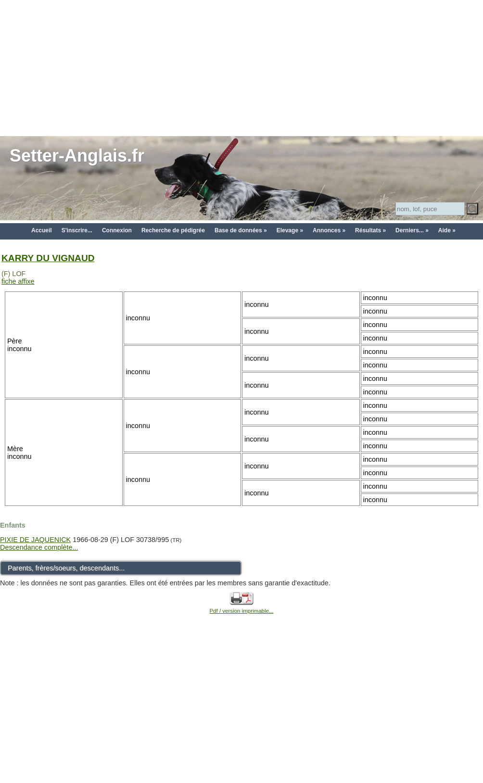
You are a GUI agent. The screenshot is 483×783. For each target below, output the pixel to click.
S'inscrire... (77, 230)
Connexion (117, 230)
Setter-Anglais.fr (77, 155)
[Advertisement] (242, 67)
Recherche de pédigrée (173, 230)
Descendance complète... (39, 547)
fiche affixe (18, 281)
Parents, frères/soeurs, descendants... (66, 568)
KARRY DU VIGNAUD (48, 258)
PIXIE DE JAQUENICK (35, 539)
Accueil (41, 230)
